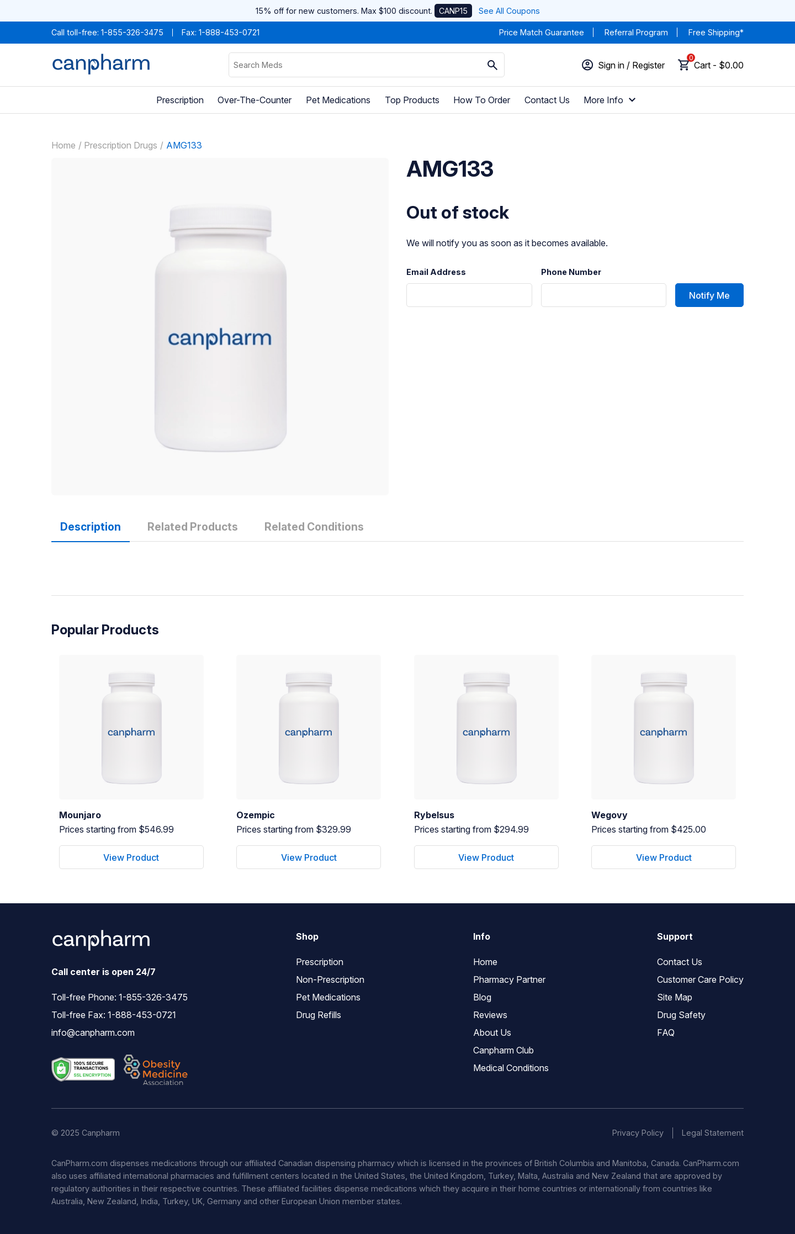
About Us (492, 1032)
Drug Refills (318, 1014)
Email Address (436, 272)
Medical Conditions (511, 1067)
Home (63, 145)
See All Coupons (509, 10)
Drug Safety (681, 1014)
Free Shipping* (716, 32)
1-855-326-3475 (132, 32)
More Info (611, 100)
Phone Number (571, 272)
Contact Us (547, 99)
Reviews (490, 1014)
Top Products (412, 99)
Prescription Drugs (120, 145)
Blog (482, 997)
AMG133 (184, 145)
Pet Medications (338, 99)
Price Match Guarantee (541, 32)
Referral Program (636, 32)
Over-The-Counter (255, 99)
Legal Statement (713, 1132)
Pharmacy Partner (509, 979)
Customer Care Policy (700, 979)
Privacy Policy (638, 1132)
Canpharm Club (503, 1050)
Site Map (674, 997)
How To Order (481, 99)
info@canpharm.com (93, 1032)
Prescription (180, 99)
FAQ (666, 1032)
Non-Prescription (330, 979)
